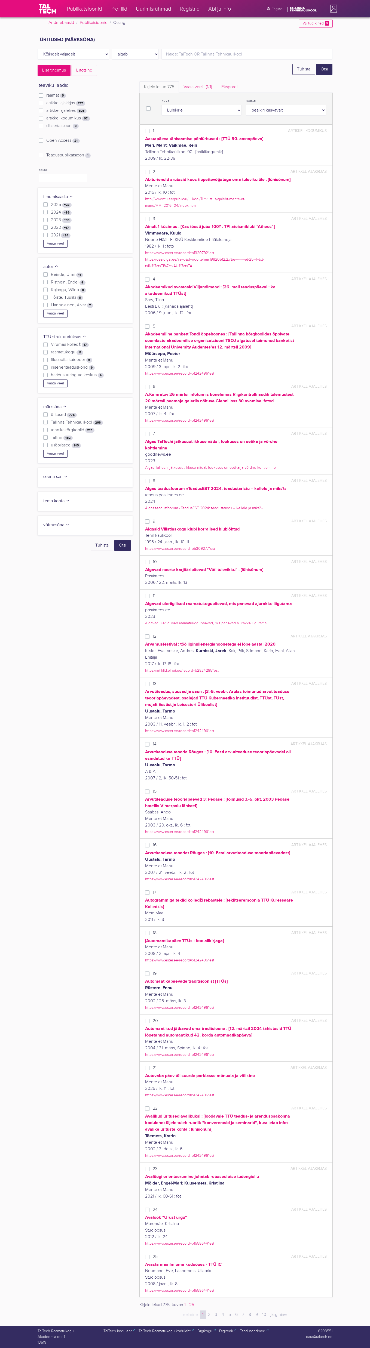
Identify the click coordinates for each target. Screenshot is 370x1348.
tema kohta (56, 501)
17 (154, 892)
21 (155, 1068)
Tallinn (61, 437)
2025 (61, 205)
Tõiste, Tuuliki (67, 297)
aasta (43, 170)
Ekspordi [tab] (229, 87)
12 (155, 636)
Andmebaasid (61, 22)
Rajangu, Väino (68, 290)
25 (155, 1256)
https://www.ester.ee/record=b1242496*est (179, 373)
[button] (332, 8)
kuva (165, 100)
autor (51, 266)
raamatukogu (67, 352)
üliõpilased (66, 445)
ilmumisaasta (58, 196)
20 (155, 1020)
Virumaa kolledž (70, 344)
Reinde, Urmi (67, 274)
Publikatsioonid (94, 22)
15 (155, 791)
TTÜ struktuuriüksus (65, 337)
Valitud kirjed (315, 23)
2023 (61, 220)
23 (155, 1168)
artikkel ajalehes (66, 110)
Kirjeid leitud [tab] (159, 87)
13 (155, 683)
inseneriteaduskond (72, 367)
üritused (64, 415)
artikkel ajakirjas (65, 103)
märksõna (55, 406)
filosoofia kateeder (71, 360)
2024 (61, 212)
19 (155, 973)
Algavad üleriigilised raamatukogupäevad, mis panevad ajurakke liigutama (206, 623)
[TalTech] (47, 9)
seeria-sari (55, 476)
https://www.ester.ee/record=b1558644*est (179, 1243)
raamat (56, 95)
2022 (61, 227)
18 (155, 933)
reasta (251, 100)
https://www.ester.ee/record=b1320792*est (179, 253)
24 (155, 1209)
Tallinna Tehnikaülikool (77, 422)
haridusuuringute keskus (77, 375)
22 (155, 1108)
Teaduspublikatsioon (68, 155)
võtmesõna (56, 525)
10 (155, 562)
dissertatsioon (62, 126)
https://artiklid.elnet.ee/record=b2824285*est (182, 670)
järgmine (279, 1314)
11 (154, 596)
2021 (60, 235)
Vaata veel (55, 243)
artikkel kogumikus (68, 118)
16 (155, 845)
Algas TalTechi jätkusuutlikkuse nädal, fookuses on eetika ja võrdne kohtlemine (210, 467)
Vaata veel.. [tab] (198, 87)
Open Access (62, 140)
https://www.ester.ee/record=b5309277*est (180, 548)
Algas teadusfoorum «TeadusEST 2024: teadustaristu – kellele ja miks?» (204, 508)
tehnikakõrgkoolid (72, 430)
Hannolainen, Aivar (72, 305)
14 (155, 744)
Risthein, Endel (68, 282)
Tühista (303, 69)
